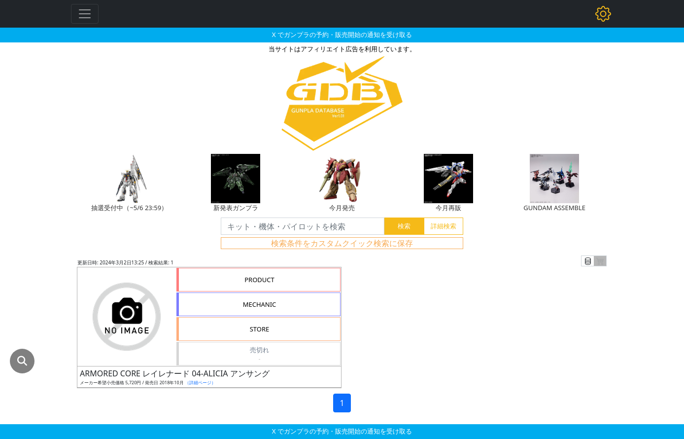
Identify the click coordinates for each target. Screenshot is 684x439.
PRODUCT (259, 279)
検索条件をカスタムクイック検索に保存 (342, 243)
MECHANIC (259, 304)
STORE (260, 329)
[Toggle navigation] (85, 14)
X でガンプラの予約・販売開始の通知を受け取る (342, 34)
